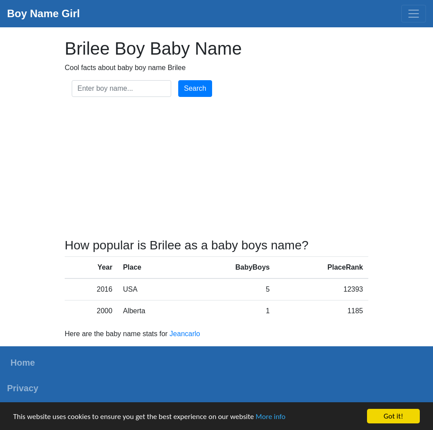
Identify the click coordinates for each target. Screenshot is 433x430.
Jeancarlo (184, 333)
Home (23, 362)
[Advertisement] (216, 169)
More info (271, 416)
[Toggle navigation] (413, 13)
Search (195, 88)
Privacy (22, 388)
